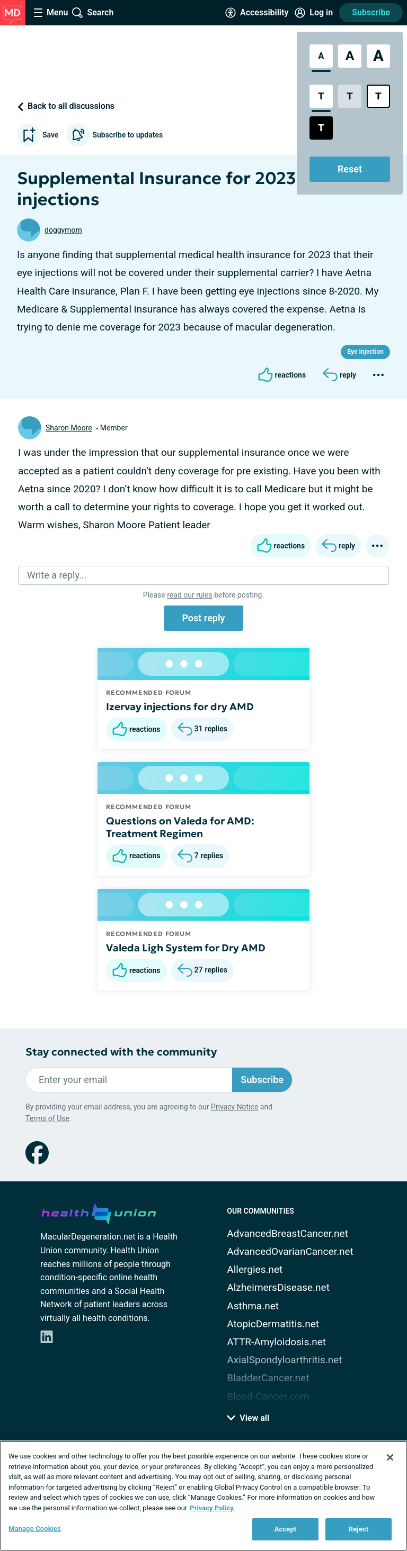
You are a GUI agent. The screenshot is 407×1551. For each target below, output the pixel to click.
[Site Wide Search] (93, 12)
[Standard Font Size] (321, 56)
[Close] (390, 1457)
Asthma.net (253, 1306)
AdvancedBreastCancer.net (287, 1233)
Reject (359, 1529)
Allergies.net (254, 1269)
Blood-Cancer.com (268, 1396)
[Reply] (339, 375)
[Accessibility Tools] (256, 12)
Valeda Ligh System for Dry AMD (186, 947)
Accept (286, 1529)
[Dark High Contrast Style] (321, 128)
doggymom (63, 230)
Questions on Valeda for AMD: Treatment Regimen (180, 827)
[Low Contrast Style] (349, 96)
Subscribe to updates (115, 134)
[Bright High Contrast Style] (378, 96)
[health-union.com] (98, 1212)
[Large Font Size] (349, 56)
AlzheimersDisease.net (278, 1287)
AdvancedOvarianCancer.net (290, 1251)
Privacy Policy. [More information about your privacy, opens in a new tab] (212, 1508)
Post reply (203, 617)
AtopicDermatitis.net (273, 1324)
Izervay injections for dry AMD (180, 706)
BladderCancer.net (268, 1378)
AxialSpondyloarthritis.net (284, 1360)
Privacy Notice (234, 1107)
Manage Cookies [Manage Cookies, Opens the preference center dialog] (34, 1528)
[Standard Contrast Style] (321, 96)
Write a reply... (56, 575)
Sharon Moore (69, 428)
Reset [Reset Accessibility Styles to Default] (350, 169)
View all (248, 1418)
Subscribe (371, 12)
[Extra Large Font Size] (378, 56)
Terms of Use (47, 1118)
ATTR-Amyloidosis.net (276, 1342)
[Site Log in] (314, 12)
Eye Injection (365, 351)
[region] (203, 1495)
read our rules (189, 595)
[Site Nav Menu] (51, 12)
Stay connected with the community (121, 1052)
